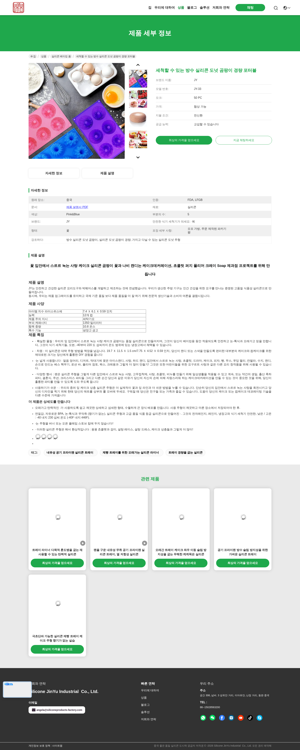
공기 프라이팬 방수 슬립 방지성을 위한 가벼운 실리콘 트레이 (243, 552)
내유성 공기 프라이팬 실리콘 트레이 (70, 452)
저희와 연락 (221, 7)
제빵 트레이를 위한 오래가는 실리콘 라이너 (131, 452)
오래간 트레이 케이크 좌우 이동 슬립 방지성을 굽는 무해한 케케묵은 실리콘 (181, 552)
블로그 (192, 7)
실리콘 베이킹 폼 (61, 56)
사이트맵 (57, 745)
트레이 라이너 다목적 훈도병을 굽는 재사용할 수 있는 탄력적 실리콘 (57, 552)
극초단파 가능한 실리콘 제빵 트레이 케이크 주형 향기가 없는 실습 (57, 638)
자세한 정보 (53, 173)
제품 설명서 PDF (77, 207)
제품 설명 (107, 173)
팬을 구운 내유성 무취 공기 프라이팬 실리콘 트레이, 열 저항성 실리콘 (119, 552)
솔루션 (204, 7)
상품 (181, 7)
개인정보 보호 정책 (39, 745)
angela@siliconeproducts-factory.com (56, 710)
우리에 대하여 (164, 7)
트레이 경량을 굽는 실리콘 (185, 452)
